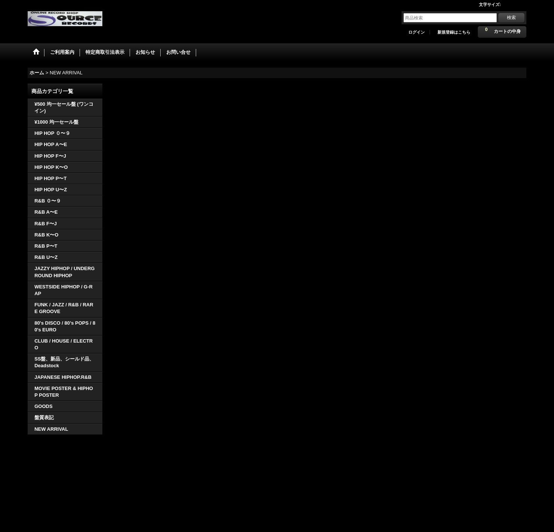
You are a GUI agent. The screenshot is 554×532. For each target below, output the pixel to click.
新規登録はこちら (453, 32)
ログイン (416, 32)
